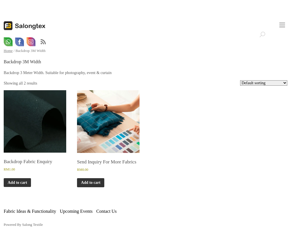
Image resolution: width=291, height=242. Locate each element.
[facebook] (19, 42)
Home (8, 51)
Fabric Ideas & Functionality (30, 211)
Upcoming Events (76, 211)
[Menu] (282, 25)
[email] (31, 42)
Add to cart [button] (17, 182)
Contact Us (106, 211)
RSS (43, 42)
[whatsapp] (8, 42)
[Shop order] (263, 83)
